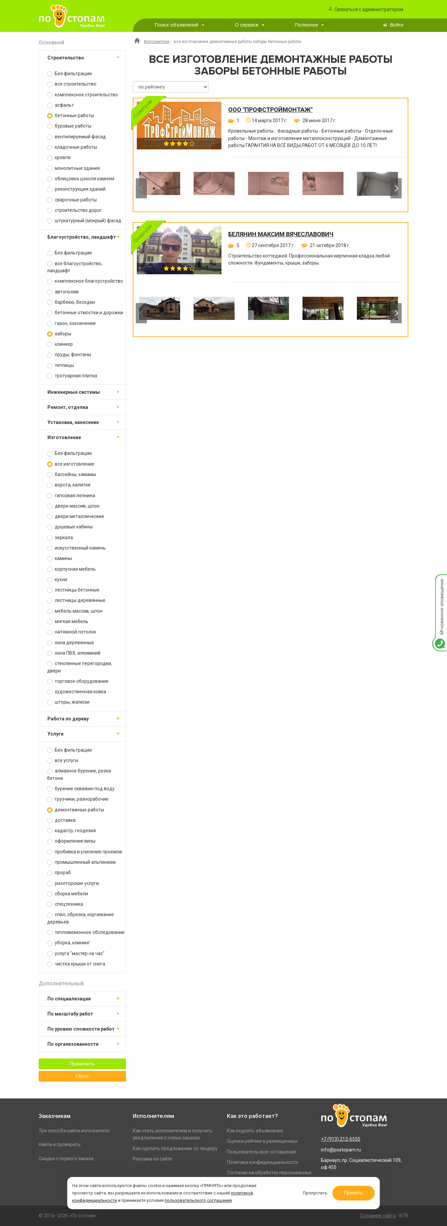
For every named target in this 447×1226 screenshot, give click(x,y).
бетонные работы (70, 116)
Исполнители (156, 41)
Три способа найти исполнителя (74, 1130)
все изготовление (70, 464)
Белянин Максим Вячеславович (280, 234)
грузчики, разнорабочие (78, 799)
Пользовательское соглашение (261, 1151)
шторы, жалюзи (68, 702)
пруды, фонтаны (69, 355)
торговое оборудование (78, 681)
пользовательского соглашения (198, 1200)
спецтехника (65, 904)
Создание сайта (378, 1215)
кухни (57, 579)
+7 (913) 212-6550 (340, 1139)
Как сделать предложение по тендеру (175, 1148)
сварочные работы (72, 200)
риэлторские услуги (73, 883)
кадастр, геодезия (71, 831)
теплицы (60, 365)
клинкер (60, 344)
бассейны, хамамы (71, 474)
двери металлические (75, 516)
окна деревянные (70, 643)
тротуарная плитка (72, 376)
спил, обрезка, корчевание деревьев (80, 918)
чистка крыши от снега (76, 964)
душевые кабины (70, 527)
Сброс (82, 1076)
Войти (396, 25)
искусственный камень (76, 548)
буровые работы (69, 126)
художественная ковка (76, 692)
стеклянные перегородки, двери (79, 667)
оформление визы (71, 841)
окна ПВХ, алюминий (73, 653)
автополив (63, 292)
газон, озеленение (71, 323)
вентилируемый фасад (76, 137)
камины (59, 558)
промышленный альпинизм (81, 862)
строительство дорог (74, 210)
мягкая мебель (67, 621)
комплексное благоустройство (85, 281)
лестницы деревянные (76, 600)
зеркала (60, 537)
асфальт (60, 105)
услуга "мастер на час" (76, 953)
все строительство (71, 84)
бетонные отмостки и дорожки (85, 313)
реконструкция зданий (76, 189)
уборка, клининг (68, 943)
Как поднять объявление (255, 1130)
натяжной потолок (71, 632)
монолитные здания (73, 168)
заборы (59, 334)
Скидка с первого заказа (66, 1158)
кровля (59, 157)
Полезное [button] (309, 25)
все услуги (62, 760)
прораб (59, 873)
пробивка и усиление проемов (84, 852)
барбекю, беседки (71, 302)
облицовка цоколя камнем (80, 179)
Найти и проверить (60, 1144)
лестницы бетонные (73, 590)
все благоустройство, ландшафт (75, 267)
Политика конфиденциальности (262, 1162)
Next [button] (396, 188)
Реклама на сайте (152, 1159)
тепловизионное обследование (86, 932)
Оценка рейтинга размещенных (262, 1141)
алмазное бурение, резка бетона (79, 774)
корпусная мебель (71, 569)
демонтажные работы (75, 810)
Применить (82, 1064)
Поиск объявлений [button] (179, 25)
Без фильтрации (69, 74)
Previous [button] (141, 188)
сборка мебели (67, 894)
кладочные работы (72, 147)
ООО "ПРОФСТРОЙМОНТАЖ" (270, 110)
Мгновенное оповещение (439, 581)
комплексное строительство (82, 95)
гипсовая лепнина (71, 496)
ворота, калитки (68, 485)
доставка (61, 820)
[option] (160, 188)
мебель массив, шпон (75, 611)
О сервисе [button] (250, 25)
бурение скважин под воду (81, 789)
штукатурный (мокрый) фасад (84, 221)
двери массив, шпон (73, 506)
